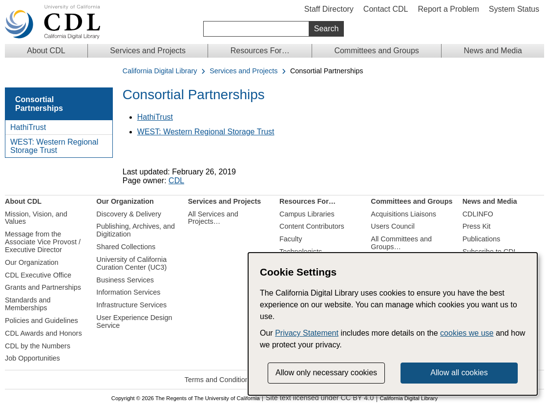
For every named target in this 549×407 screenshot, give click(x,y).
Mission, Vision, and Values (36, 218)
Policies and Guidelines (41, 320)
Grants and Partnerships (43, 287)
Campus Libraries (307, 214)
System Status (514, 9)
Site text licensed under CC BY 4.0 (320, 398)
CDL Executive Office (38, 275)
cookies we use (466, 333)
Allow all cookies (458, 372)
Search (326, 28)
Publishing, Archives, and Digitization (135, 230)
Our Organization (32, 262)
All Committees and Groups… (401, 243)
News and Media (493, 50)
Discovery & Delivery (128, 214)
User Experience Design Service (134, 321)
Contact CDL (385, 9)
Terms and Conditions (219, 380)
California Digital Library (160, 71)
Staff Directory (329, 9)
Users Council (393, 226)
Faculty (290, 239)
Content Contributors (311, 226)
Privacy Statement (306, 333)
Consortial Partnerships (39, 103)
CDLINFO (478, 214)
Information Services (128, 292)
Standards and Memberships (28, 304)
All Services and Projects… (213, 218)
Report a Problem (448, 9)
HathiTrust (28, 127)
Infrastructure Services (131, 305)
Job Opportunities (32, 358)
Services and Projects (148, 50)
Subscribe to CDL (490, 252)
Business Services (125, 280)
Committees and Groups (376, 50)
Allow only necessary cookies (326, 372)
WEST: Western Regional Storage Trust (54, 146)
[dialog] (392, 324)
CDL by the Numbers (37, 346)
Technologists (300, 252)
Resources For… (260, 50)
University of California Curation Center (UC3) (131, 263)
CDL (176, 180)
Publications (482, 239)
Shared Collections (125, 247)
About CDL (46, 50)
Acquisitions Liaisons (403, 214)
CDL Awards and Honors (43, 333)
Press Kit (477, 226)
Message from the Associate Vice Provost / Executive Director (43, 242)
